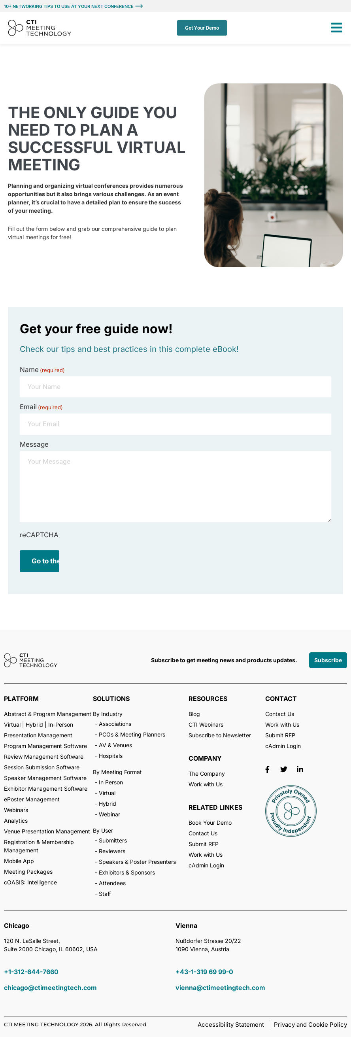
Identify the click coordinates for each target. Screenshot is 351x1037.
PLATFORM (21, 699)
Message (34, 444)
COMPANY (205, 758)
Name (42, 369)
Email (41, 407)
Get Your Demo (202, 28)
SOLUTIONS (111, 699)
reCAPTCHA (39, 535)
